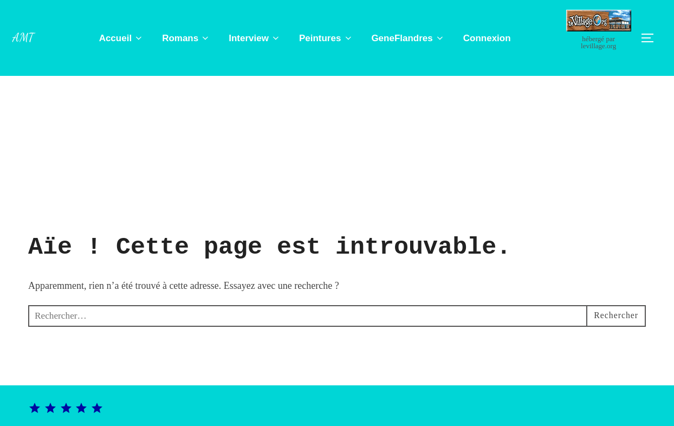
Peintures (328, 38)
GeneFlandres (410, 38)
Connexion (489, 38)
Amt (25, 37)
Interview (257, 38)
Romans (188, 38)
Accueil (123, 38)
